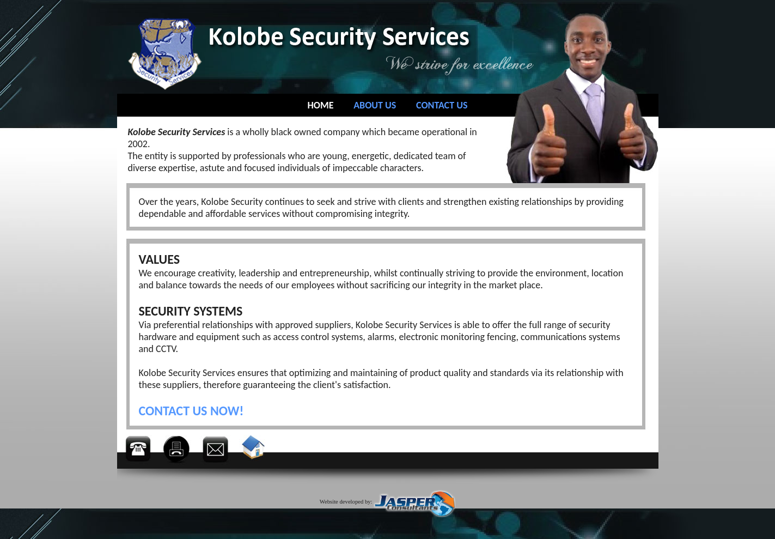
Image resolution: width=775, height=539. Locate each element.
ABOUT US (374, 105)
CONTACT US (441, 105)
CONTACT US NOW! (191, 411)
